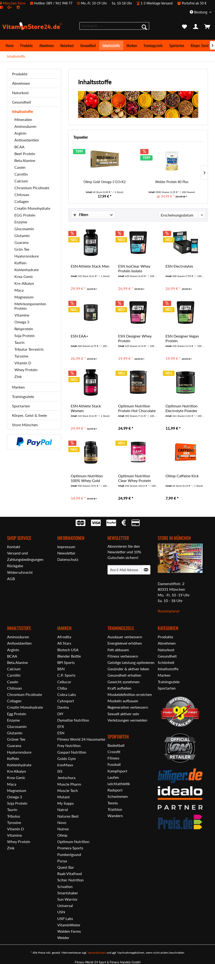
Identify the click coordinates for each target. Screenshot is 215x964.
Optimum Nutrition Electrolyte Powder (181, 408)
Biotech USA (68, 649)
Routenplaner (169, 611)
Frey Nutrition (69, 745)
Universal (65, 905)
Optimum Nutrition (73, 841)
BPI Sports (66, 662)
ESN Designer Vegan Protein (182, 338)
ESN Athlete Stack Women (86, 408)
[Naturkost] (67, 45)
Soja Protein (24, 335)
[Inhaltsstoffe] (111, 45)
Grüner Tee (16, 739)
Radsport (115, 790)
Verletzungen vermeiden (127, 720)
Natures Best (68, 816)
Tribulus (13, 816)
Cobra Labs (66, 694)
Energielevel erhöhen (125, 643)
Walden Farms (69, 931)
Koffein (20, 263)
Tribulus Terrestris (29, 349)
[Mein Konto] (196, 27)
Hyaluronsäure (26, 256)
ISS (59, 771)
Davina (63, 707)
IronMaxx (65, 765)
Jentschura (66, 777)
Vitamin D (22, 363)
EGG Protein (24, 215)
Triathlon (115, 809)
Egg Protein (16, 713)
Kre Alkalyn (16, 771)
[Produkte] (26, 45)
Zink (18, 376)
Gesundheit (21, 102)
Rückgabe (15, 565)
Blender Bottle (69, 656)
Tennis (113, 803)
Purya (62, 861)
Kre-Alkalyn (24, 283)
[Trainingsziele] (153, 45)
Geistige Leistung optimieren (131, 662)
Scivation (65, 886)
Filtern (81, 215)
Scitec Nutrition (70, 880)
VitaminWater (68, 925)
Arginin (20, 133)
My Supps (65, 803)
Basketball (116, 745)
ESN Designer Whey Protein (135, 338)
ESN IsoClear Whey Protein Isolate (134, 268)
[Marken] (131, 45)
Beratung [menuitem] (199, 12)
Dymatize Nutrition (73, 720)
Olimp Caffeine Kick (182, 476)
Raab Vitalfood (69, 873)
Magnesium (23, 297)
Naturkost (20, 92)
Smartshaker (67, 893)
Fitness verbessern (123, 656)
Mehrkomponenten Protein (30, 305)
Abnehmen (21, 83)
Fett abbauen (118, 649)
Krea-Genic (23, 276)
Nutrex (63, 829)
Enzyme (20, 222)
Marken (18, 387)
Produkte (19, 74)
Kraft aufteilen (119, 688)
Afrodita (64, 637)
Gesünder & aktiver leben (128, 669)
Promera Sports (70, 848)
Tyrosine (21, 356)
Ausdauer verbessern (125, 637)
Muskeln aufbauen (123, 701)
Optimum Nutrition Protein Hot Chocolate (137, 408)
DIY (60, 713)
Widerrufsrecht (20, 572)
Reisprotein (23, 328)
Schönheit (166, 662)
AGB (11, 578)
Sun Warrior (67, 899)
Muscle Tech (67, 790)
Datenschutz (67, 559)
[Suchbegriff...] (114, 26)
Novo (61, 822)
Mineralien (23, 119)
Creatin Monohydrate (32, 208)
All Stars (64, 643)
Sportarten (21, 406)
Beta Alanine (24, 160)
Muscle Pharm (69, 784)
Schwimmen (118, 796)
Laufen (113, 777)
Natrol (62, 809)
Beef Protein (24, 153)
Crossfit (114, 751)
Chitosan (21, 194)
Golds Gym (66, 758)
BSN (61, 669)
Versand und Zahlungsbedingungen (25, 556)
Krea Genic (16, 777)
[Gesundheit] (88, 45)
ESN (60, 733)
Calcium (21, 181)
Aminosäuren (25, 126)
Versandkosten (97, 952)
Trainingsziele (23, 396)
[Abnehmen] (46, 45)
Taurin (19, 342)
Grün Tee (21, 249)
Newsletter (66, 553)
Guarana (21, 242)
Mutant (63, 797)
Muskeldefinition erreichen (130, 694)
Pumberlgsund (69, 854)
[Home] (9, 45)
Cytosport (65, 701)
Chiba (62, 688)
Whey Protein (25, 369)
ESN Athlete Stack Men (90, 266)
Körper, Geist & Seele (29, 415)
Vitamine (21, 315)
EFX (60, 726)
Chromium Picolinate (31, 187)
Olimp (62, 835)
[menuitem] (107, 5)
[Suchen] (144, 27)
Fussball (114, 764)
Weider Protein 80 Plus (171, 182)
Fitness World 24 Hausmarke (81, 739)
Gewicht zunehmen (124, 681)
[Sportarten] (176, 45)
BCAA (19, 147)
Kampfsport (117, 771)
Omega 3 (21, 322)
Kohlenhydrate (26, 269)
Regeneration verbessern (128, 707)
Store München (25, 424)
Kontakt (13, 546)
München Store (14, 3)
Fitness (113, 758)
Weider (63, 937)
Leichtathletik (119, 783)
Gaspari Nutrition (71, 752)
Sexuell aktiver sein (123, 713)
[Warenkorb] (207, 27)
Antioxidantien (26, 140)
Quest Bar (65, 867)
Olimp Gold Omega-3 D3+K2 (104, 182)
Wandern (115, 815)
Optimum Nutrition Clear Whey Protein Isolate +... (134, 478)
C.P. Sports (66, 675)
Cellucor (64, 681)
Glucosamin (24, 228)
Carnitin (21, 174)
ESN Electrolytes (179, 266)
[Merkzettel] (184, 27)
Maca (19, 290)
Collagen (21, 201)
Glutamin (22, 235)
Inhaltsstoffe (22, 111)
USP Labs (65, 918)
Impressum (66, 546)
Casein (19, 167)
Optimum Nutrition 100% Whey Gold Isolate (87, 478)
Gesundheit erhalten (124, 675)
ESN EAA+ (79, 336)
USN (61, 912)
